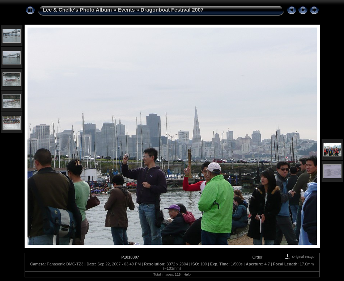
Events (126, 10)
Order (257, 257)
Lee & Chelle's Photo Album (77, 10)
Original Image (299, 257)
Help (187, 274)
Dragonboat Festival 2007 (172, 10)
